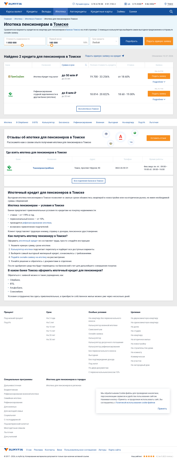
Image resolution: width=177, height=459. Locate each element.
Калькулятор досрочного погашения (106, 342)
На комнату (136, 352)
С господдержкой (12, 419)
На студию (136, 330)
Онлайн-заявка (96, 333)
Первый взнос (55, 39)
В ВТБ (35, 122)
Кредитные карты (102, 11)
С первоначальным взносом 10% (104, 372)
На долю (135, 326)
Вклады (46, 11)
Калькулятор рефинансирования (104, 346)
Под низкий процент (13, 318)
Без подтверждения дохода (101, 359)
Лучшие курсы (81, 4)
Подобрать (131, 41)
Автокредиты (78, 11)
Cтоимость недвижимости (18, 39)
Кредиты (32, 11)
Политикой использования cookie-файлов (135, 402)
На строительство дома (142, 348)
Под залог (93, 363)
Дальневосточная (12, 385)
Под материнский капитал (16, 423)
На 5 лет (50, 322)
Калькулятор (48, 122)
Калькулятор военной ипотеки (103, 325)
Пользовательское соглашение (80, 449)
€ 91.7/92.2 (110, 4)
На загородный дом (140, 365)
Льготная (153, 122)
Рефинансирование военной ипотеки (21, 393)
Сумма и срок (68, 65)
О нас (29, 449)
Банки (133, 11)
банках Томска (73, 29)
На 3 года (50, 318)
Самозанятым (95, 329)
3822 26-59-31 (121, 168)
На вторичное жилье (140, 339)
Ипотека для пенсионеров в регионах (63, 385)
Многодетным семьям (14, 428)
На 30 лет (50, 339)
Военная (100, 122)
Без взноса (64, 122)
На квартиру (128, 122)
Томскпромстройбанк (43, 168)
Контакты (50, 449)
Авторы (102, 449)
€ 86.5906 (149, 4)
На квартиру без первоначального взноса (105, 319)
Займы (121, 11)
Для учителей (10, 436)
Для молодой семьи (13, 411)
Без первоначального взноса (102, 350)
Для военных (10, 406)
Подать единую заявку (158, 41)
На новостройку (138, 343)
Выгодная (113, 122)
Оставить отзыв (158, 138)
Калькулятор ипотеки (22, 249)
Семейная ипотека (12, 398)
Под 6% (141, 122)
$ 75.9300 (136, 4)
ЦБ (127, 4)
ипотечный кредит (28, 240)
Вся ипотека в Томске (88, 108)
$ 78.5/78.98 (97, 4)
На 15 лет (50, 330)
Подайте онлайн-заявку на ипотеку (29, 257)
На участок (136, 360)
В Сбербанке (22, 122)
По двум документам (98, 367)
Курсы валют (14, 11)
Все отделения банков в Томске (88, 180)
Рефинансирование (83, 122)
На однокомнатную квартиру (144, 322)
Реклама (38, 449)
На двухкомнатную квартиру (144, 318)
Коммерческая (138, 356)
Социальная (10, 415)
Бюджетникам (11, 389)
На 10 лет (50, 326)
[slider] (22, 45)
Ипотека (60, 11)
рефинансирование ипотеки (37, 222)
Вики (59, 449)
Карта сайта (115, 449)
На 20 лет (50, 335)
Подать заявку (159, 76)
